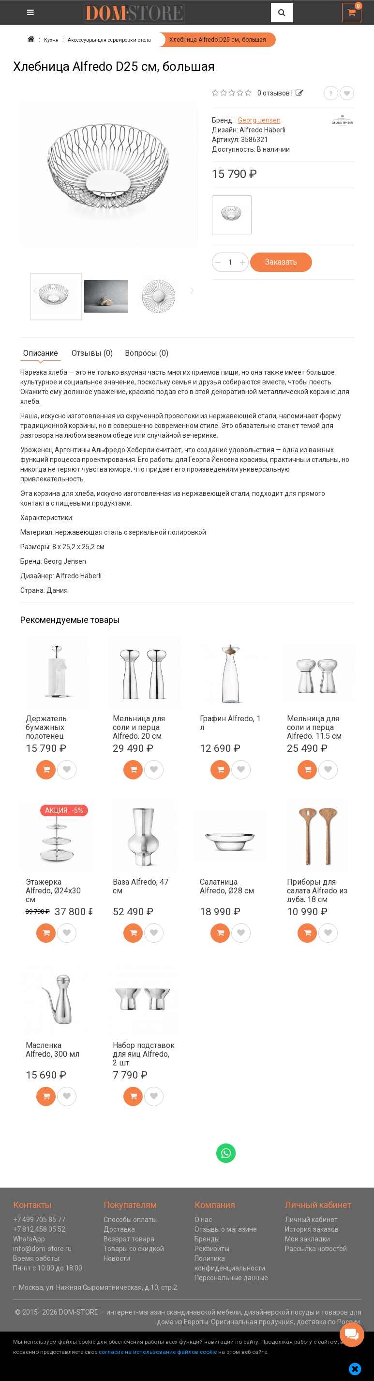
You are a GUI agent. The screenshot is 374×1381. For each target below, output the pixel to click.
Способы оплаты (130, 1219)
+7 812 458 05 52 (39, 1229)
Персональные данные (231, 1277)
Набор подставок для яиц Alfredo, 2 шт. (144, 1053)
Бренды (207, 1238)
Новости (117, 1258)
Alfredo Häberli (262, 129)
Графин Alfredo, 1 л (230, 722)
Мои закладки (307, 1238)
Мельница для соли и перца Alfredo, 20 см (139, 727)
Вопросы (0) (146, 352)
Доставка (119, 1229)
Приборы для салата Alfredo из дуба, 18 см (317, 890)
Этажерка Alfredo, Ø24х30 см (53, 890)
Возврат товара (129, 1238)
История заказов (312, 1229)
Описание (40, 352)
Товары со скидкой (134, 1248)
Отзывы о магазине (225, 1229)
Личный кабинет (311, 1219)
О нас (203, 1219)
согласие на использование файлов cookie (158, 1351)
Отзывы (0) (92, 352)
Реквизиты (211, 1248)
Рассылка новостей (316, 1248)
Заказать (281, 261)
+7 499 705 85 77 (39, 1219)
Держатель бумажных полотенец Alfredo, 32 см (50, 731)
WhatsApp (29, 1238)
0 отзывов (273, 92)
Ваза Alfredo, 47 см (140, 886)
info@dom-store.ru (42, 1248)
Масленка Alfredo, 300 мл (52, 1049)
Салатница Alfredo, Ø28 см (227, 886)
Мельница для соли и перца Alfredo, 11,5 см (314, 727)
